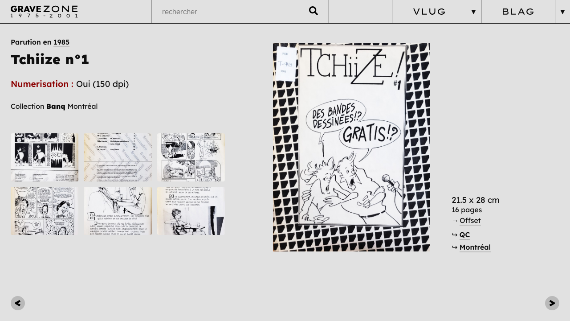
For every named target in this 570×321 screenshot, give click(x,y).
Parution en (40, 42)
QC (465, 234)
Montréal (475, 247)
